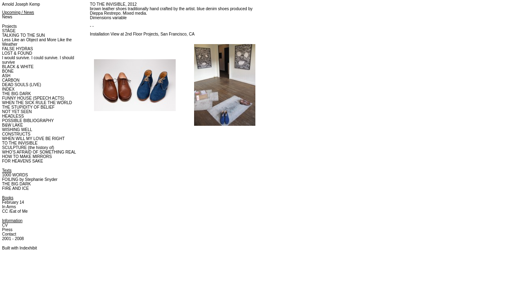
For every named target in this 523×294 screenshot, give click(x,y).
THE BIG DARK (16, 93)
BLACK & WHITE (18, 67)
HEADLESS (13, 116)
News (7, 17)
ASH (6, 76)
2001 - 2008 (13, 238)
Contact (9, 234)
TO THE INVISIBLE (20, 143)
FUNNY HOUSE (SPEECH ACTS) (33, 98)
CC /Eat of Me (15, 211)
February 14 (13, 202)
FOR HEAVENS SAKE (22, 161)
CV (5, 225)
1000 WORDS (15, 175)
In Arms (9, 207)
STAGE (9, 31)
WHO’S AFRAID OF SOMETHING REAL (39, 152)
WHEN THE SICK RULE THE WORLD (37, 102)
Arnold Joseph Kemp (21, 4)
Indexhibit (28, 248)
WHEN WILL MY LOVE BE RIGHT (33, 138)
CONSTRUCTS (16, 134)
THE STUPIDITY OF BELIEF (28, 107)
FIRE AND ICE (15, 188)
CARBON (11, 80)
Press (7, 229)
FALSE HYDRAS (17, 49)
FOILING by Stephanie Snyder (30, 179)
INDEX (8, 89)
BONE (7, 71)
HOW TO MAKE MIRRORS (27, 156)
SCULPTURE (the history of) (28, 147)
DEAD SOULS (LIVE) (21, 84)
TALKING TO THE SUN (23, 35)
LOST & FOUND (17, 53)
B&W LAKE (12, 125)
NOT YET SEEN (17, 111)
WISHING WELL (17, 129)
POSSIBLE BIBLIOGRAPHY (28, 120)
